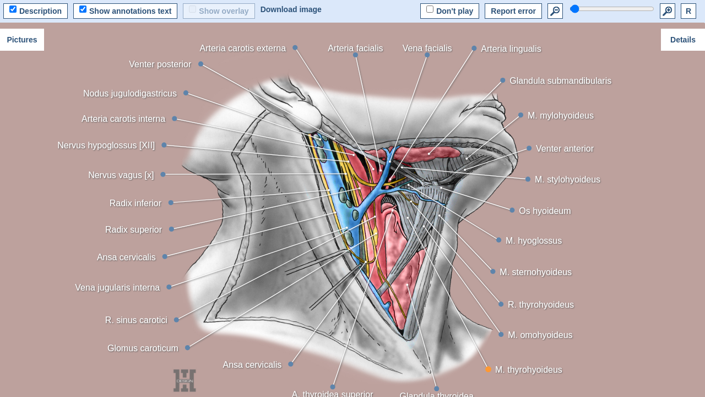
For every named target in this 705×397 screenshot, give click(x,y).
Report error (513, 11)
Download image (291, 9)
